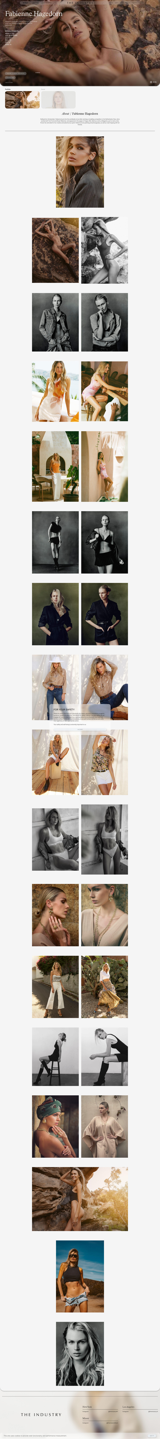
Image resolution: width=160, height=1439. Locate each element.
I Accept (80, 729)
